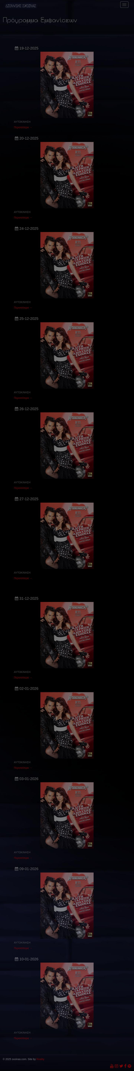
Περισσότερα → (23, 127)
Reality (40, 1059)
